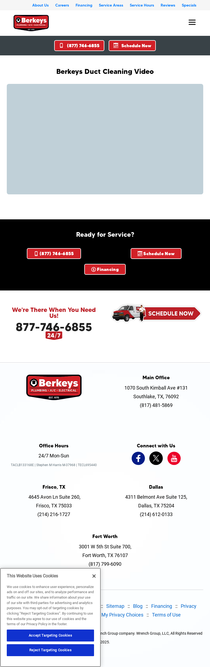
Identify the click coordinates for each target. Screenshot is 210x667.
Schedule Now (132, 45)
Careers (62, 5)
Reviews (168, 5)
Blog (138, 606)
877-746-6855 (54, 327)
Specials (189, 5)
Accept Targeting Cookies (50, 635)
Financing (84, 5)
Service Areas (111, 5)
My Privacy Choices (122, 615)
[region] (50, 617)
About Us (40, 5)
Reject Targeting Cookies (50, 650)
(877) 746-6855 (79, 45)
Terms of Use (166, 615)
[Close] (94, 576)
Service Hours (142, 5)
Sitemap (115, 606)
